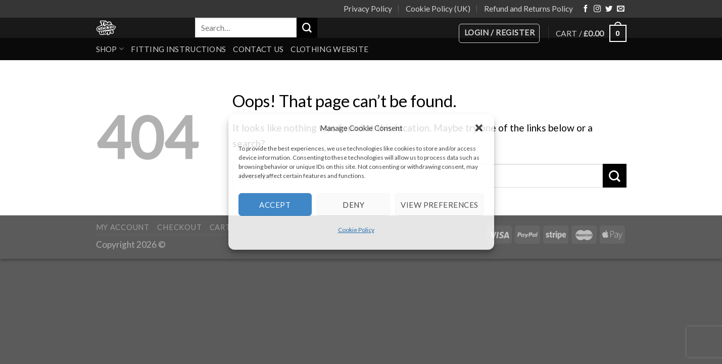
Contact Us (258, 49)
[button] (479, 128)
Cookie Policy (356, 230)
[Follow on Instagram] (597, 9)
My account (123, 227)
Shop (110, 49)
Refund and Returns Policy (528, 8)
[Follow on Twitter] (608, 9)
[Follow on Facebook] (585, 9)
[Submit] (307, 28)
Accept (275, 204)
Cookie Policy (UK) (438, 8)
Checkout (179, 227)
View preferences (439, 204)
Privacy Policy (368, 8)
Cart (220, 227)
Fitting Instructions (178, 49)
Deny (353, 204)
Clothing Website (329, 49)
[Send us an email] (620, 9)
